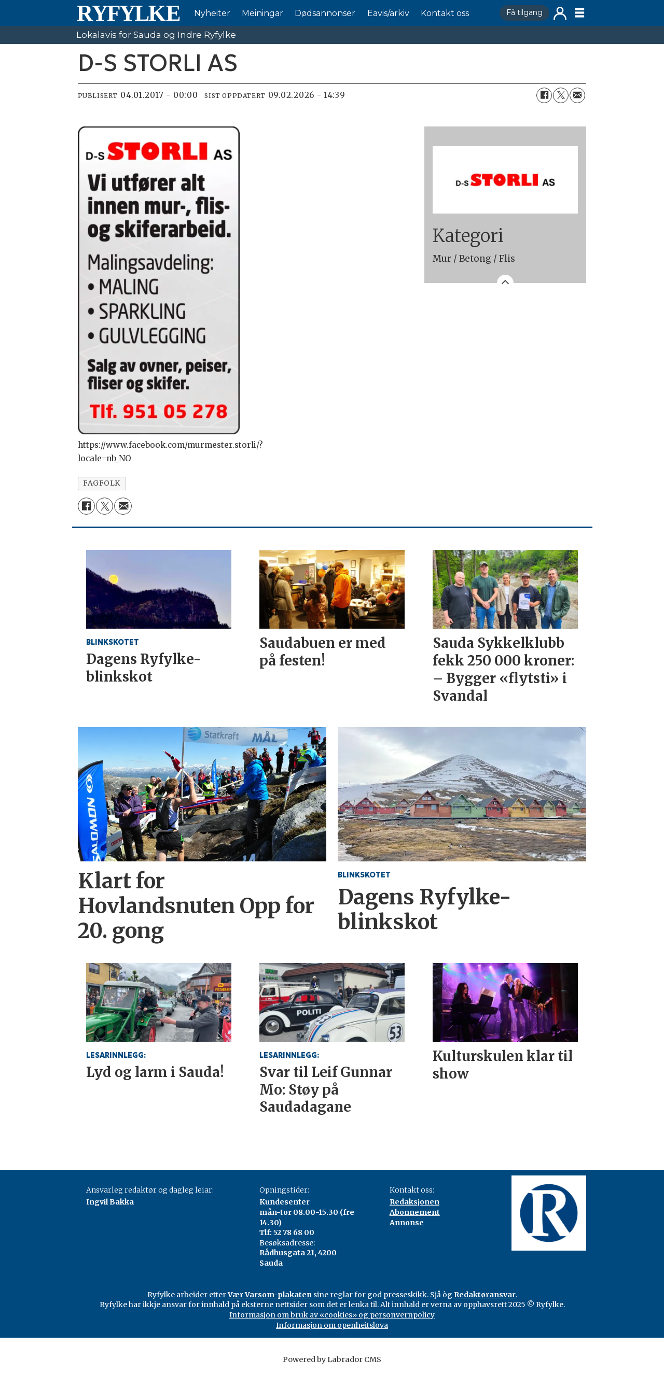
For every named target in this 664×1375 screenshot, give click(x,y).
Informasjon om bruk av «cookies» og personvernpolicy (332, 1315)
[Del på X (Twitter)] (561, 95)
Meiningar (262, 13)
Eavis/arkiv (388, 13)
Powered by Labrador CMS (332, 1359)
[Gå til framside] (128, 13)
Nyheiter (212, 13)
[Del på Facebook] (544, 95)
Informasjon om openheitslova (332, 1325)
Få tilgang (524, 12)
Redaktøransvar (485, 1294)
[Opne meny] (579, 13)
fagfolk (101, 483)
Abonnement (415, 1212)
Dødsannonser (325, 13)
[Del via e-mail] (577, 95)
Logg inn (560, 13)
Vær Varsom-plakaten (270, 1294)
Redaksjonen (414, 1202)
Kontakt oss (445, 13)
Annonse (407, 1222)
